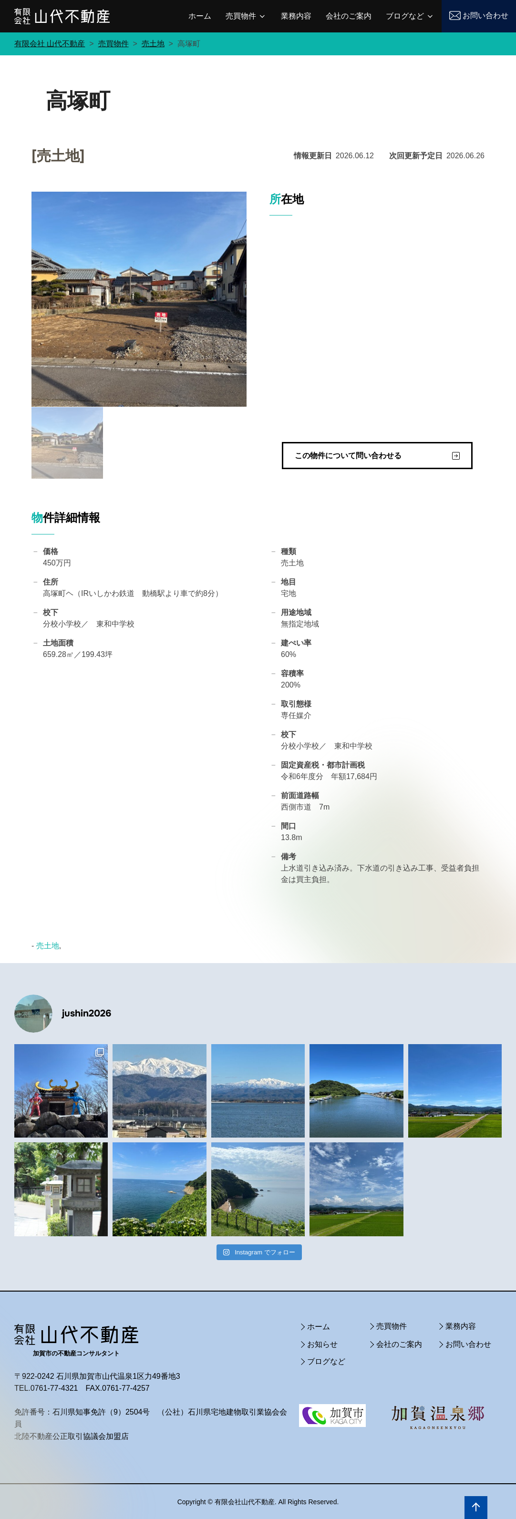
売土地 (47, 945)
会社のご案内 (349, 16)
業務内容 (296, 16)
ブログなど (410, 16)
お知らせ (322, 1343)
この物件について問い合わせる (348, 455)
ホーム (199, 16)
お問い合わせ (485, 15)
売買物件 (246, 16)
